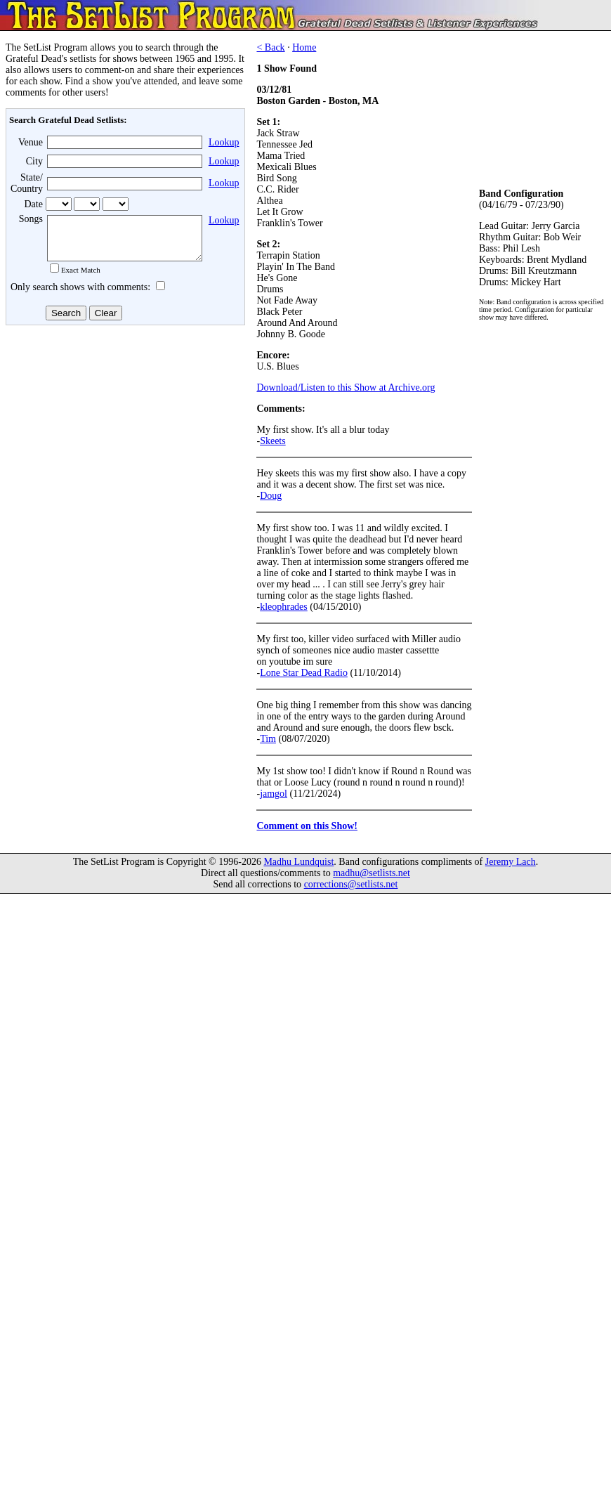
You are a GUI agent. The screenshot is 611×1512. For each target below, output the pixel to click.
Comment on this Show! (306, 826)
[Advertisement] (124, 442)
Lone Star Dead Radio (304, 672)
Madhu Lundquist (298, 861)
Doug (271, 495)
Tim (268, 739)
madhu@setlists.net (371, 873)
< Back (270, 47)
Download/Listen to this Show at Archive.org (345, 387)
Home (304, 47)
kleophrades (284, 606)
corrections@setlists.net (351, 884)
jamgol (273, 793)
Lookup (224, 142)
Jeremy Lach (510, 861)
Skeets (273, 441)
